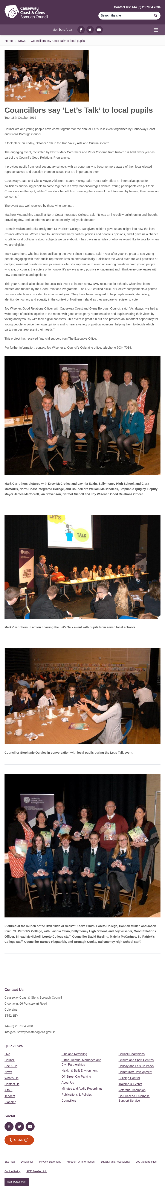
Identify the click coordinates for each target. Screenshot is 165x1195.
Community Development (135, 1072)
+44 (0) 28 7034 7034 (19, 1026)
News (22, 41)
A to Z (8, 1090)
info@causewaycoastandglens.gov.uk (30, 1032)
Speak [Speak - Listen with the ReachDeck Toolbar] (18, 1140)
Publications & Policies (76, 1094)
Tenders (10, 1096)
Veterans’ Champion (132, 1090)
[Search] (124, 16)
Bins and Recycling (74, 1054)
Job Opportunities (146, 1161)
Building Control (129, 1078)
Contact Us (12, 1084)
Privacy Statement (50, 1161)
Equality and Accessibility (115, 1161)
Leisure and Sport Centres (136, 1060)
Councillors (68, 1100)
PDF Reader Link (36, 1171)
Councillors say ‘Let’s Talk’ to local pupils (58, 41)
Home (9, 41)
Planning (10, 1102)
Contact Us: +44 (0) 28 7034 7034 (137, 7)
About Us (67, 1082)
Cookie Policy (12, 1171)
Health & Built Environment (79, 1070)
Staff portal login (16, 1181)
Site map (10, 1161)
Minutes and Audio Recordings (81, 1088)
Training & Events (130, 1084)
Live (7, 1054)
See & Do (11, 1066)
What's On (11, 1078)
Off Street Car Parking (76, 1076)
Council (10, 1060)
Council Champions (132, 1054)
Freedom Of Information (81, 1161)
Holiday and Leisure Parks (136, 1066)
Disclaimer (27, 1161)
